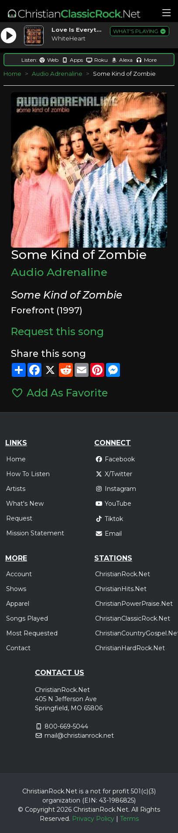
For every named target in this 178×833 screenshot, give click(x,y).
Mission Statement (35, 533)
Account (19, 574)
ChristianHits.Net (121, 589)
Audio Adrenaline (57, 73)
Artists (15, 489)
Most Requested (32, 633)
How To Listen (28, 474)
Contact (18, 648)
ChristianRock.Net (122, 574)
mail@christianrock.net (79, 735)
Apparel (17, 604)
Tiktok (109, 519)
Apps (72, 60)
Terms (129, 819)
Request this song (57, 332)
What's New (25, 503)
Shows (16, 589)
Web (48, 60)
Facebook (115, 459)
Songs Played (27, 618)
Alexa (122, 60)
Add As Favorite (59, 393)
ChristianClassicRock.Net (132, 618)
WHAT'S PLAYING (139, 31)
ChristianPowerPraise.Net (134, 604)
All (134, 809)
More (146, 60)
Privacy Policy (93, 819)
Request (19, 518)
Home (12, 73)
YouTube (113, 503)
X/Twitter (113, 474)
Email (108, 534)
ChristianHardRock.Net (130, 648)
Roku (97, 60)
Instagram (115, 489)
